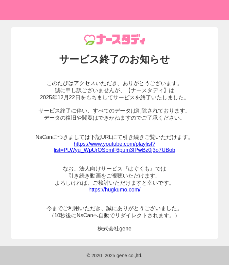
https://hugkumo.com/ (115, 189)
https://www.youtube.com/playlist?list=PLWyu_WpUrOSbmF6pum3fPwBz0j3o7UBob (114, 147)
